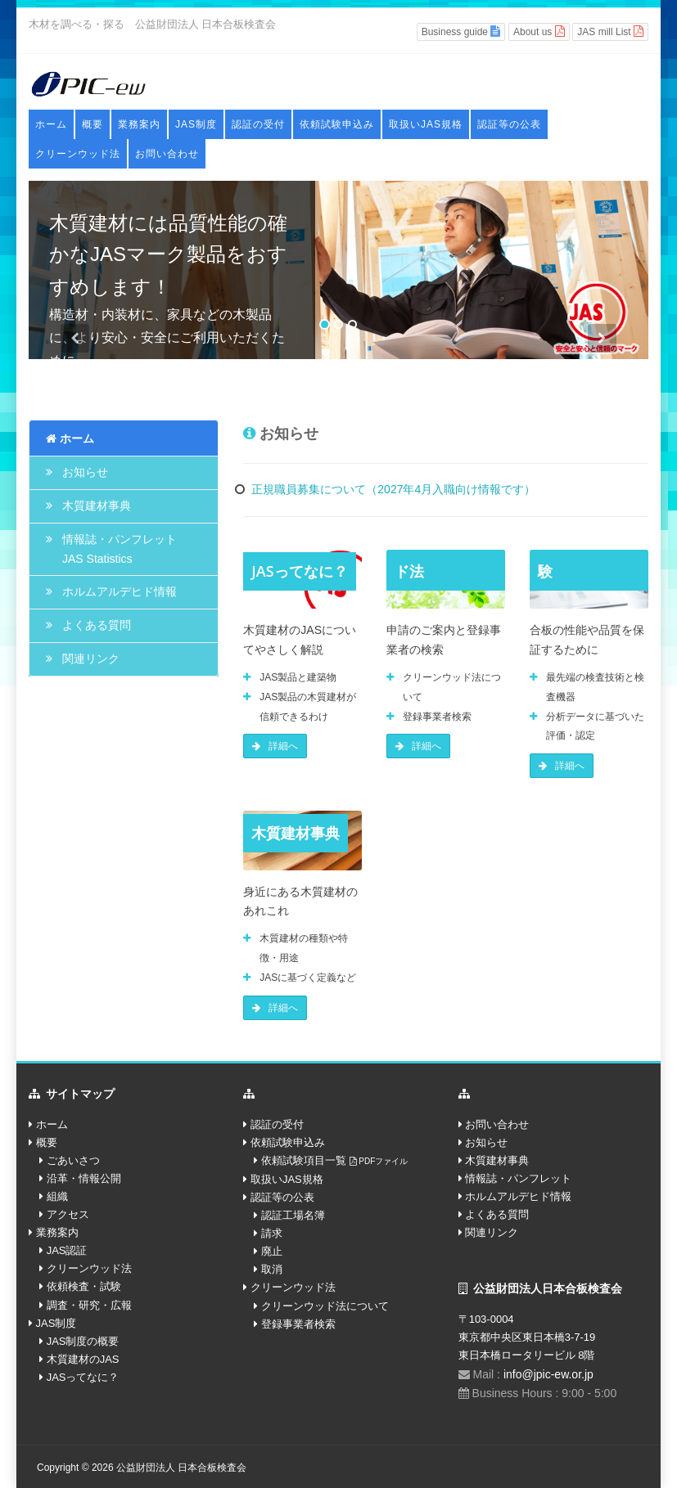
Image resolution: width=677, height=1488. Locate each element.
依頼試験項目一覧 (334, 1160)
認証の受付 (258, 124)
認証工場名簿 (293, 1215)
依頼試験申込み (337, 124)
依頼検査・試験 (84, 1286)
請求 (271, 1233)
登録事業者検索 (298, 1324)
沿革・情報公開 (84, 1178)
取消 (271, 1269)
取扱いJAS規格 (426, 124)
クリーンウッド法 (77, 154)
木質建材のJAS (83, 1359)
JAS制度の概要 (83, 1341)
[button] (75, 342)
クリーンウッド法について (325, 1306)
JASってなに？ (83, 1377)
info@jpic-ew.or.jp (548, 1374)
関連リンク (91, 658)
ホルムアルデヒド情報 (119, 591)
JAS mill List (610, 31)
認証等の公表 (509, 124)
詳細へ (275, 746)
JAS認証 (67, 1250)
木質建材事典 (96, 505)
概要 (92, 124)
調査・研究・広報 (89, 1305)
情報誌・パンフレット (518, 1178)
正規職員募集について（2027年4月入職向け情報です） (393, 489)
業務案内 (139, 124)
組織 (57, 1196)
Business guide (461, 31)
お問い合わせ (167, 154)
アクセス (68, 1214)
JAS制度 (196, 124)
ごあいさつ (73, 1160)
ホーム (51, 124)
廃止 (271, 1251)
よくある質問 (96, 625)
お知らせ (85, 472)
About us (539, 31)
